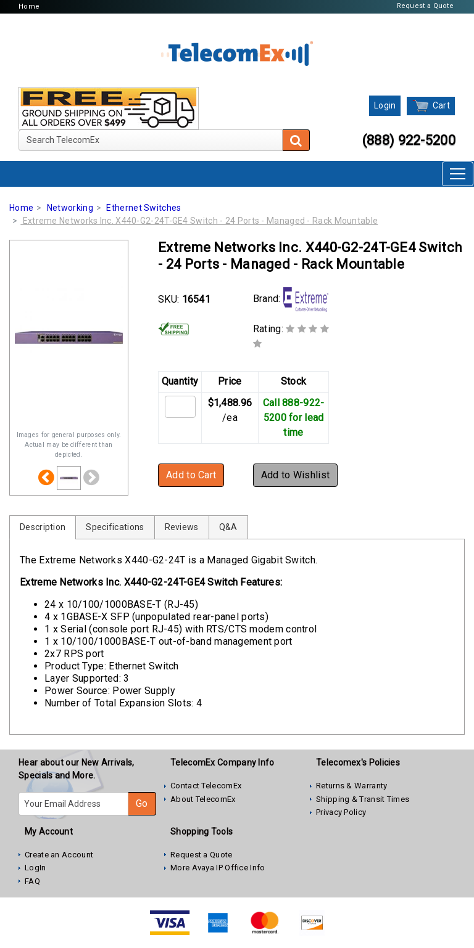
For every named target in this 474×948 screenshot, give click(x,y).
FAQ (32, 881)
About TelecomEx (203, 799)
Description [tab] (42, 527)
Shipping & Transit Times (362, 799)
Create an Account (59, 854)
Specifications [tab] (115, 527)
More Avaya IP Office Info (217, 867)
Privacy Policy (341, 812)
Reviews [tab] (182, 527)
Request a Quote (425, 6)
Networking (70, 208)
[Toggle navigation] (457, 173)
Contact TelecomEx (205, 785)
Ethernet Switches (143, 208)
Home (29, 6)
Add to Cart (191, 475)
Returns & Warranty (351, 785)
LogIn (35, 867)
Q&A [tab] (228, 527)
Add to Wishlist (295, 475)
